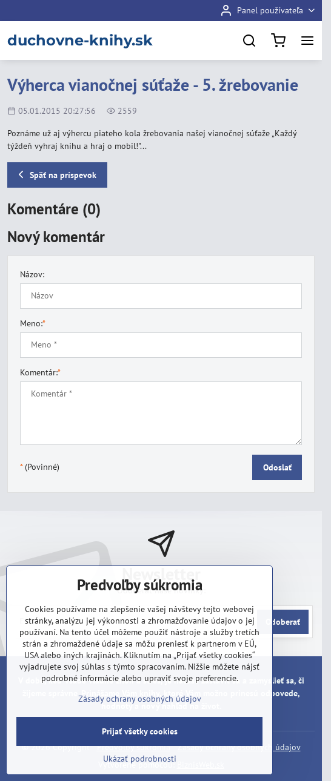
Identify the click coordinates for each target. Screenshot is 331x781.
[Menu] (307, 40)
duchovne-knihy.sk (80, 40)
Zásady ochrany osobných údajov (139, 698)
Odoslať (277, 467)
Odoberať (283, 621)
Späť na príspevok (55, 174)
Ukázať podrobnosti (139, 758)
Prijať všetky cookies (140, 731)
